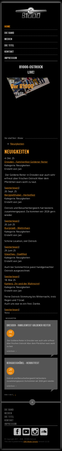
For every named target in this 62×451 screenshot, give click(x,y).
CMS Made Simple (30, 441)
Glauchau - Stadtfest (15, 254)
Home (7, 26)
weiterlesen (12, 187)
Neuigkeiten (17, 143)
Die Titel (9, 45)
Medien (8, 39)
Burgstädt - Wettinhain (17, 228)
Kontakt (9, 51)
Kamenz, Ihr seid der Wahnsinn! (22, 283)
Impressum (10, 58)
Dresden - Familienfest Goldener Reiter (26, 161)
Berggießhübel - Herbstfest (19, 195)
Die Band (9, 33)
